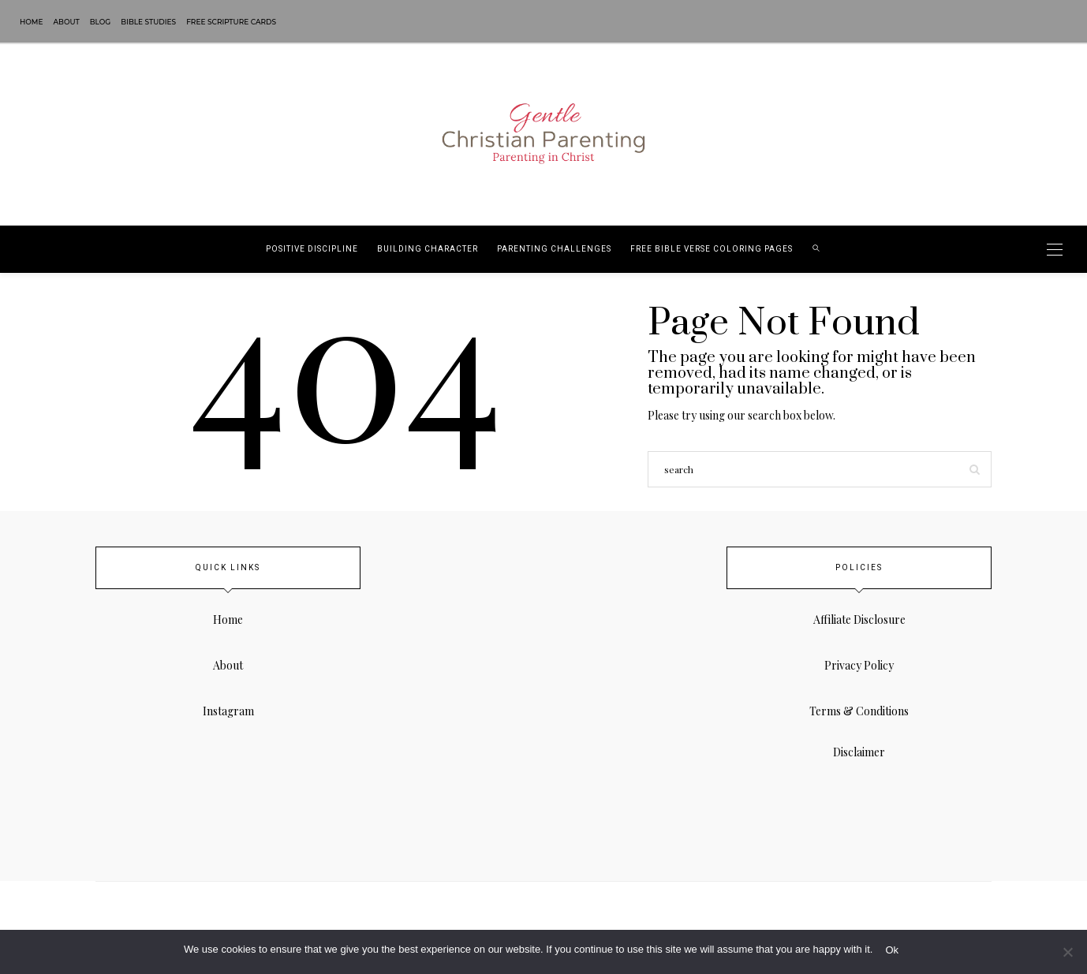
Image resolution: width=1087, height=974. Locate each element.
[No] (1067, 952)
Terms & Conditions (859, 710)
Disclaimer (859, 751)
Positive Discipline (312, 249)
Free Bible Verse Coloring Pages (711, 249)
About (67, 21)
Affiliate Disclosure (859, 619)
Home (31, 21)
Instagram (228, 710)
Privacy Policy (859, 665)
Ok (891, 950)
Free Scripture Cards (231, 21)
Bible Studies (148, 21)
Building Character (427, 249)
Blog (100, 21)
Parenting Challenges (554, 249)
